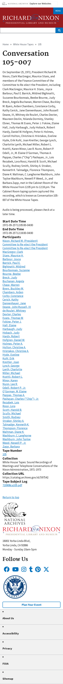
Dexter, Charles (12, 314)
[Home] (31, 19)
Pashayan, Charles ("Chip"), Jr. (21, 399)
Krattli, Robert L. (13, 377)
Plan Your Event (31, 605)
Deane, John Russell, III (17, 307)
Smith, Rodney (11, 417)
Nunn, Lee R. (10, 384)
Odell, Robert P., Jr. (14, 388)
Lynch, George (11, 366)
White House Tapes (23, 44)
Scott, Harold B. (12, 410)
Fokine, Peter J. (12, 321)
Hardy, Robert (11, 336)
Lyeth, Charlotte (12, 369)
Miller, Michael (11, 373)
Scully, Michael (12, 413)
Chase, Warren (11, 285)
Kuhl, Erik (8, 358)
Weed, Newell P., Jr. (14, 443)
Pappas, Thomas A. (14, 395)
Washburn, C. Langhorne (17, 435)
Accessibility (11, 633)
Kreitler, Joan (11, 362)
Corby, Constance (13, 296)
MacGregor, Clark (13, 252)
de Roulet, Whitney (14, 310)
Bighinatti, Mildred (14, 266)
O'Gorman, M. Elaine (15, 391)
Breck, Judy (10, 277)
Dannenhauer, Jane (14, 303)
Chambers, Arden (13, 292)
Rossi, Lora (9, 406)
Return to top (11, 497)
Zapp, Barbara (11, 446)
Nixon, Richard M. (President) (20, 241)
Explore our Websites (40, 3)
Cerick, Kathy (10, 299)
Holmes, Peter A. (13, 344)
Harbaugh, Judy (12, 329)
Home (6, 44)
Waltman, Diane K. (13, 432)
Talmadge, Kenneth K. (16, 424)
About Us (8, 618)
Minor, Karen (10, 380)
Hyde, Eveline (11, 355)
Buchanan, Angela (13, 281)
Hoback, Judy (11, 332)
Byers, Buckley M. (13, 288)
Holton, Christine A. (14, 347)
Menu (58, 10)
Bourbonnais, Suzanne (16, 270)
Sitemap (8, 678)
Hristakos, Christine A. (16, 351)
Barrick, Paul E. (11, 263)
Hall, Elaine (9, 325)
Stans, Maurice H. (13, 255)
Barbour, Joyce (12, 259)
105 (39, 44)
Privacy (7, 648)
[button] (15, 524)
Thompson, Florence (15, 428)
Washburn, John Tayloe (17, 439)
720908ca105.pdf (12, 485)
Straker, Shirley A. (13, 421)
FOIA (6, 663)
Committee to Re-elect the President (25, 244)
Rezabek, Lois (11, 402)
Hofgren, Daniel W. (14, 340)
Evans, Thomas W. (13, 318)
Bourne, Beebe (12, 274)
